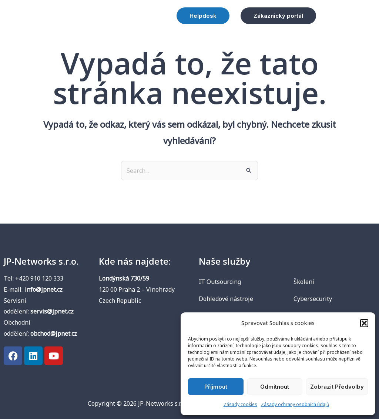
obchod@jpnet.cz (53, 333)
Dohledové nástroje (226, 299)
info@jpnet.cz (44, 289)
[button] (364, 323)
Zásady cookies (240, 404)
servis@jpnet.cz (52, 311)
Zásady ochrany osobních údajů (295, 404)
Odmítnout (274, 386)
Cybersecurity (313, 299)
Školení (304, 282)
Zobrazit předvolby (337, 386)
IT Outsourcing (220, 282)
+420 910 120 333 (39, 278)
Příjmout (215, 386)
